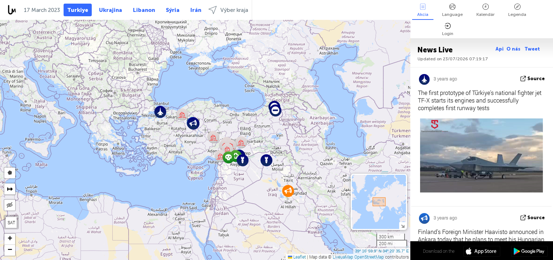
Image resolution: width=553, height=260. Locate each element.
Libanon (144, 10)
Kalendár (485, 10)
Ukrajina (110, 10)
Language (452, 10)
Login (447, 29)
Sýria (173, 10)
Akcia (422, 10)
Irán (195, 10)
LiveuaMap (343, 257)
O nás (514, 49)
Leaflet (297, 257)
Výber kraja (228, 10)
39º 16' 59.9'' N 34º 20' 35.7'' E (382, 251)
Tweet (532, 49)
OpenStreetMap (369, 257)
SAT (11, 222)
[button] (266, 160)
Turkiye (77, 10)
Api (500, 49)
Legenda (517, 10)
